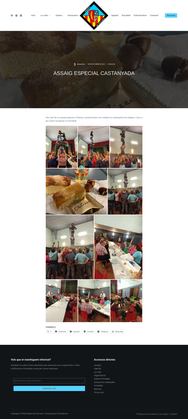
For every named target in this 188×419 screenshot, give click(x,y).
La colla (46, 15)
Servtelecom (62, 413)
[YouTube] (21, 15)
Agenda (114, 15)
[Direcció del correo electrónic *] (49, 380)
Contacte (154, 15)
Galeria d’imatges (102, 379)
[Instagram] (16, 15)
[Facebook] (12, 15)
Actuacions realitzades (104, 382)
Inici (33, 15)
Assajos (111, 64)
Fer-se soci (171, 15)
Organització (100, 375)
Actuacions (73, 15)
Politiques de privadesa (147, 414)
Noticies (98, 389)
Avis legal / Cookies (168, 414)
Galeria (59, 15)
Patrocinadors (140, 15)
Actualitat (126, 15)
